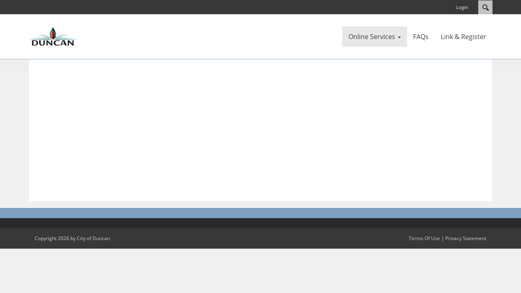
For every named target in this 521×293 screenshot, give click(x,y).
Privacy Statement (465, 238)
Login (462, 7)
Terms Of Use (424, 238)
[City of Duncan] (52, 35)
